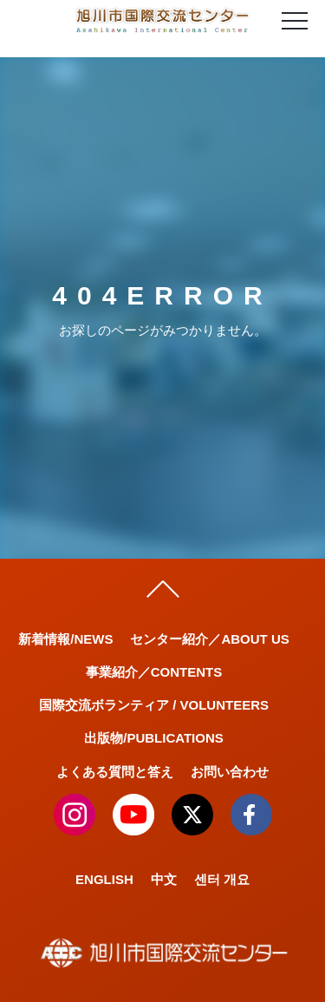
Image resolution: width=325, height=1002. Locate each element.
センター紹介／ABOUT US (209, 639)
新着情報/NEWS (65, 639)
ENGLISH (104, 879)
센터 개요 (222, 879)
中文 (164, 879)
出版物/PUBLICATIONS (154, 737)
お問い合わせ (230, 771)
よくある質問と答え (114, 771)
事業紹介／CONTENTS (154, 672)
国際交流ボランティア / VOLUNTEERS (154, 704)
